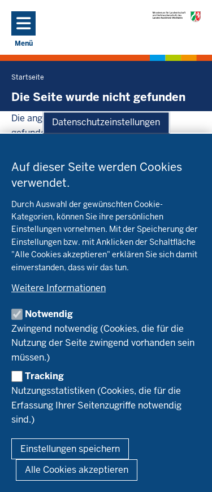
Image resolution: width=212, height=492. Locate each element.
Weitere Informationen (58, 288)
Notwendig (49, 314)
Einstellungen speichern (70, 449)
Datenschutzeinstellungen (106, 123)
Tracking (44, 376)
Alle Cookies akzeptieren (76, 470)
